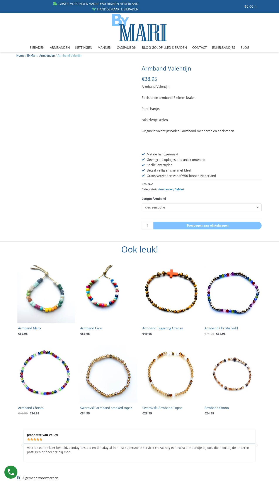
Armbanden (47, 55)
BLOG (244, 47)
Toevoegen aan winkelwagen (208, 225)
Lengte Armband (154, 199)
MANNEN (104, 47)
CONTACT (199, 47)
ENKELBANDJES (223, 47)
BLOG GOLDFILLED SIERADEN (164, 47)
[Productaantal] (147, 225)
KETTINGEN (83, 47)
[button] (22, 445)
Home (20, 55)
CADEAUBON (126, 47)
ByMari (32, 55)
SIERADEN (37, 47)
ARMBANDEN (60, 47)
